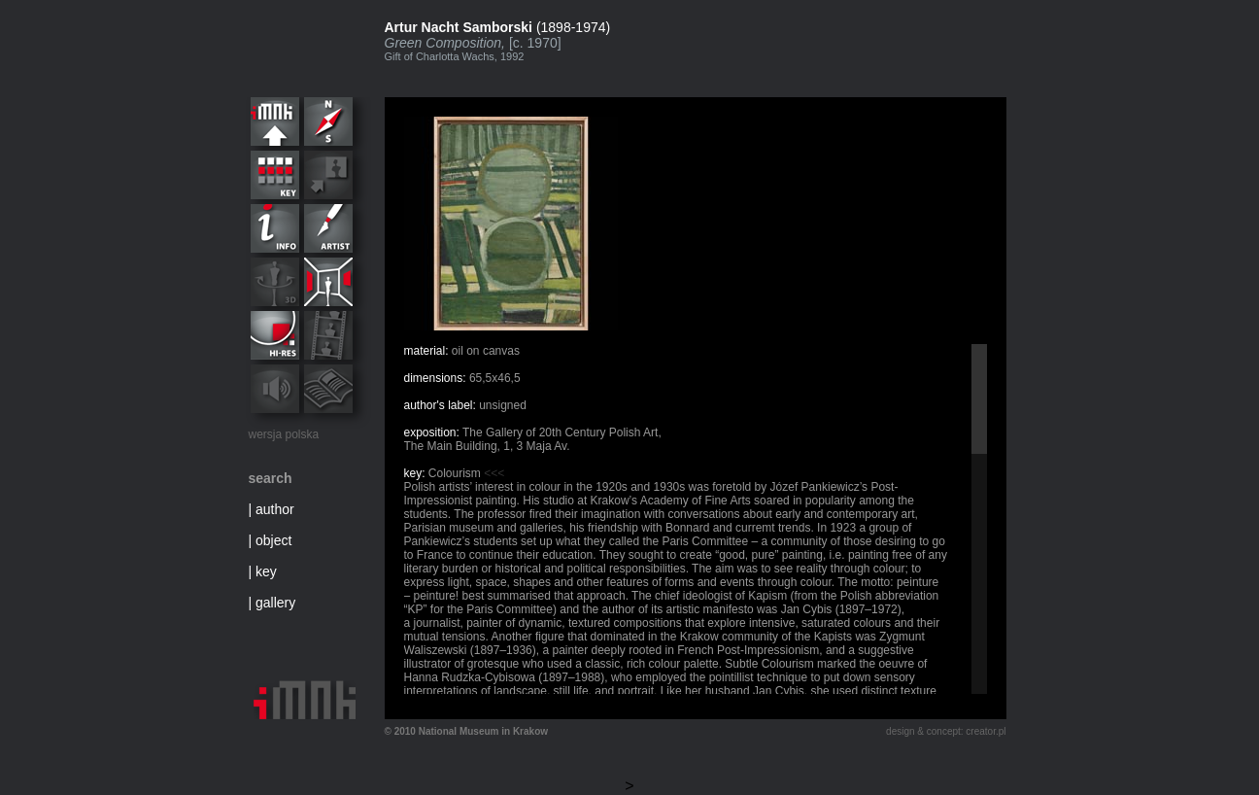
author (274, 509)
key (266, 571)
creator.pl (985, 731)
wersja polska (284, 434)
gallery (275, 602)
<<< (494, 473)
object (273, 540)
